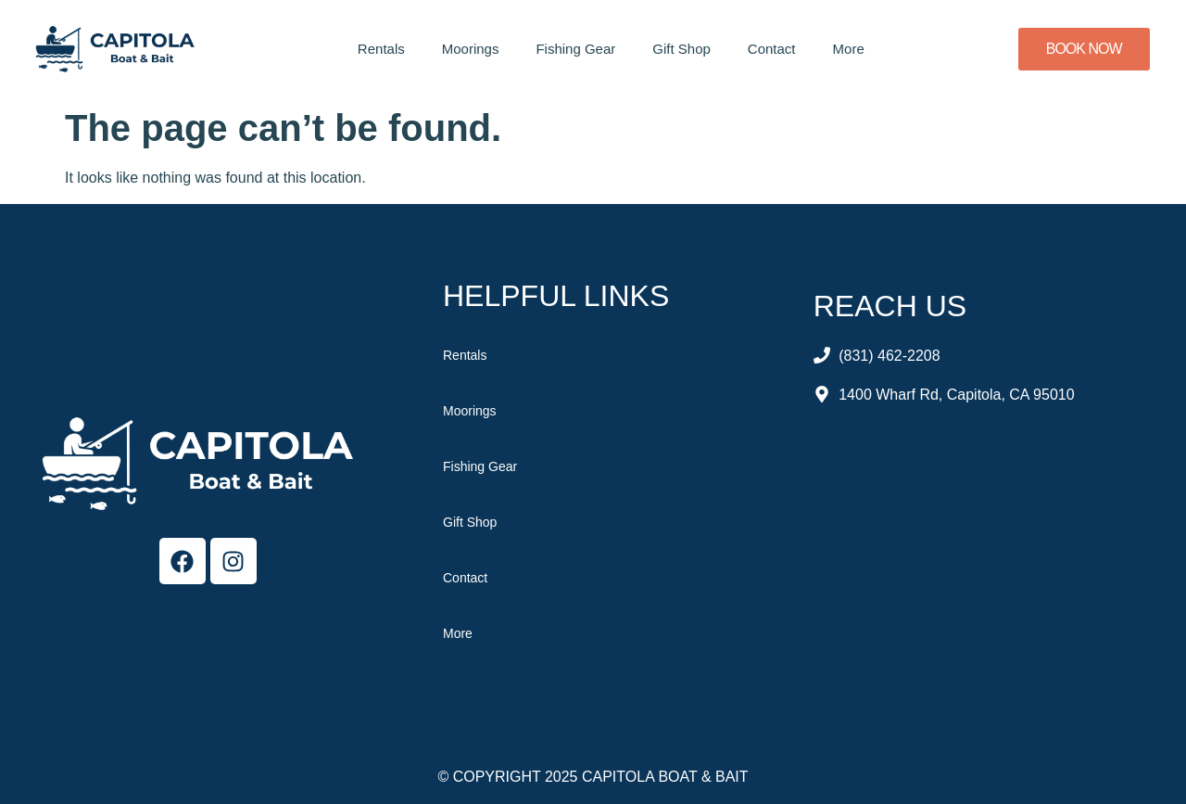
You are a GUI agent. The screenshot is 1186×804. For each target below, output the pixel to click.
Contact (772, 49)
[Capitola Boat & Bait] (979, 565)
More (848, 49)
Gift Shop (681, 49)
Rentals (381, 49)
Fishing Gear (575, 49)
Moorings (470, 49)
